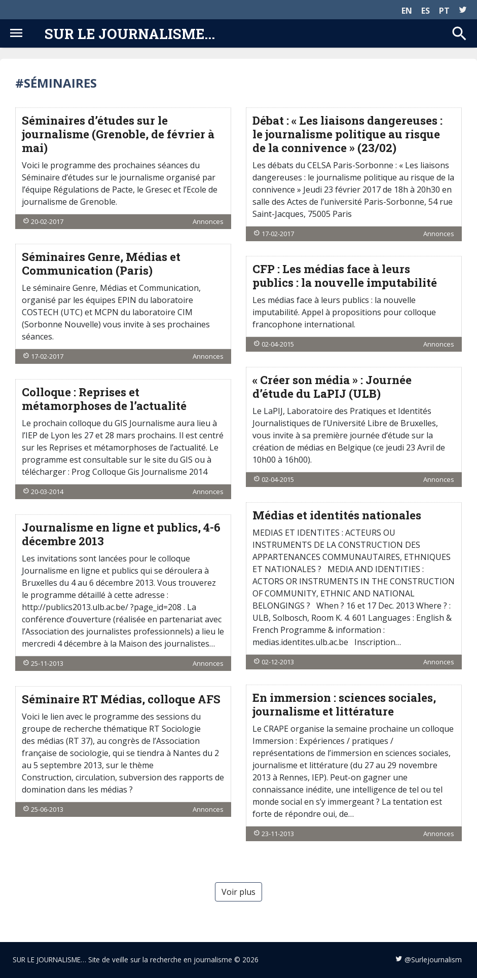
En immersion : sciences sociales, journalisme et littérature (344, 704)
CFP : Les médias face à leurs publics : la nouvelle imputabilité (344, 275)
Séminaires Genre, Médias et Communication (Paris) (101, 263)
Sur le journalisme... (130, 33)
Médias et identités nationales (336, 515)
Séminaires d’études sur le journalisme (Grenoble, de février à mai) (118, 134)
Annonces (208, 221)
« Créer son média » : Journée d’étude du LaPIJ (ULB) (332, 386)
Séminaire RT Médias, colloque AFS (121, 699)
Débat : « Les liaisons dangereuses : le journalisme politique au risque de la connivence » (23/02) (347, 134)
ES (425, 10)
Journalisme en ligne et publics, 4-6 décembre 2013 (121, 534)
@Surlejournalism (433, 959)
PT (444, 10)
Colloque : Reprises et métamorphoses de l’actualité (104, 399)
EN (406, 10)
